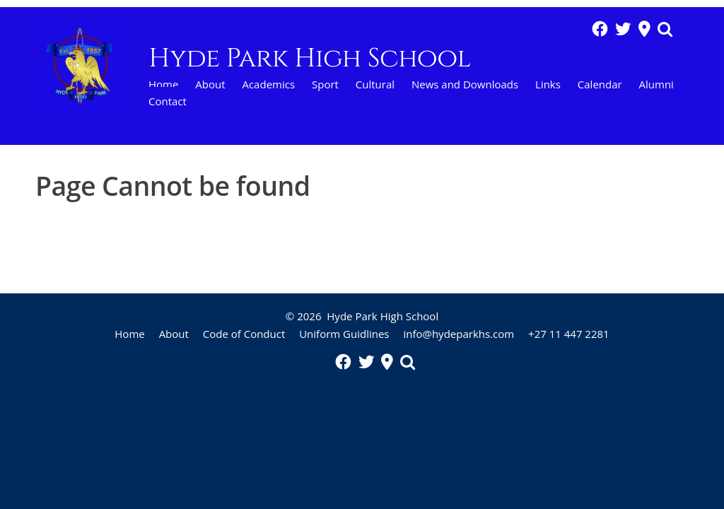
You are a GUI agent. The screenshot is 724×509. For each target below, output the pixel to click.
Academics (268, 84)
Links (548, 84)
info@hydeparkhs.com (458, 334)
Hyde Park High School (382, 316)
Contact (167, 101)
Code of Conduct (244, 334)
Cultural (375, 84)
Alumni (656, 84)
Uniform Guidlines (344, 334)
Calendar (600, 84)
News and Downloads (464, 84)
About (210, 84)
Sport (325, 84)
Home (163, 84)
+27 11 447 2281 (568, 334)
